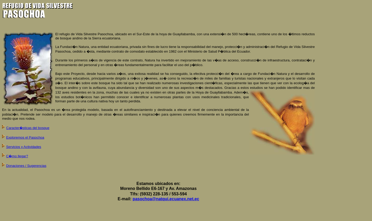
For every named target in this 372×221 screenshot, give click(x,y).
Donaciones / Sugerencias (26, 166)
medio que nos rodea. (18, 118)
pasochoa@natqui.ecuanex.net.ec (166, 199)
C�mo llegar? (17, 156)
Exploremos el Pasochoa (25, 137)
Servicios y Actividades (23, 147)
